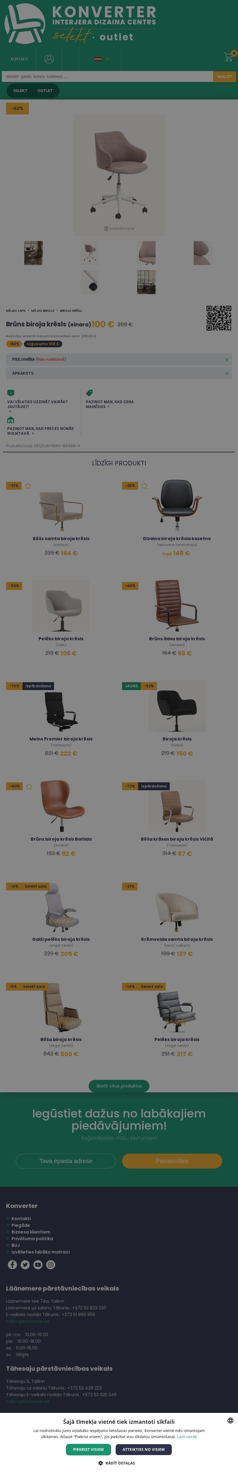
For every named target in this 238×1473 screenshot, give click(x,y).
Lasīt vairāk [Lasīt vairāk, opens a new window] (187, 1436)
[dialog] (119, 736)
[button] (119, 1463)
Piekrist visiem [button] (88, 1449)
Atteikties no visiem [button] (144, 1449)
